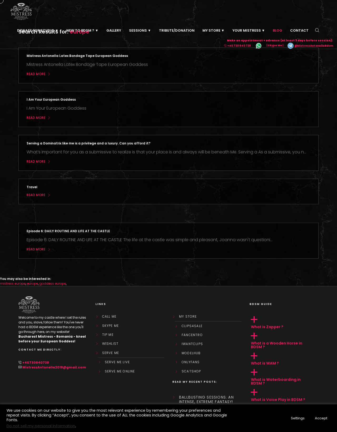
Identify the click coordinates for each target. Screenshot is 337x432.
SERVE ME (110, 353)
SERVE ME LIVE (117, 362)
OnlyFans (191, 362)
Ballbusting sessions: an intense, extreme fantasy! (206, 399)
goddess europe (52, 283)
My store (188, 316)
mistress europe (13, 283)
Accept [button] (321, 418)
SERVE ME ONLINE (120, 371)
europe (32, 283)
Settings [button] (298, 418)
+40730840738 (35, 362)
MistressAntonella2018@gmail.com (54, 367)
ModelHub (191, 353)
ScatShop (191, 371)
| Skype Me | (274, 46)
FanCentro (192, 335)
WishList (110, 344)
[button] (284, 322)
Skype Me (110, 326)
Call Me (109, 316)
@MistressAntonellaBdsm (310, 46)
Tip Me (107, 335)
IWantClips (192, 344)
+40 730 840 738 (239, 46)
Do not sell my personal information (41, 426)
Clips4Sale (192, 326)
